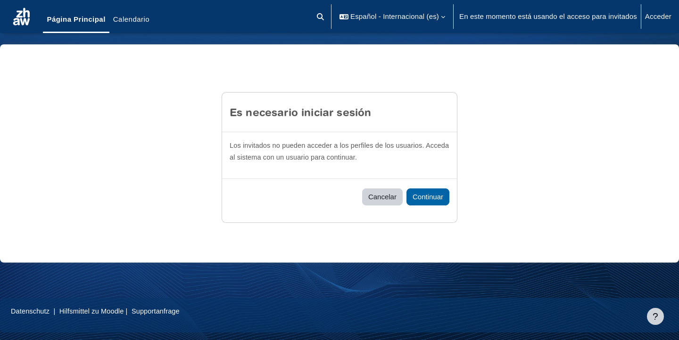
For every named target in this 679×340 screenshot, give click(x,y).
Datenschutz (53, 311)
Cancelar (382, 197)
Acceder (658, 16)
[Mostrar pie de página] (655, 316)
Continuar (428, 197)
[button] (321, 16)
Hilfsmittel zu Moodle (117, 311)
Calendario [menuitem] (131, 19)
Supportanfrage (183, 311)
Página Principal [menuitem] (76, 19)
